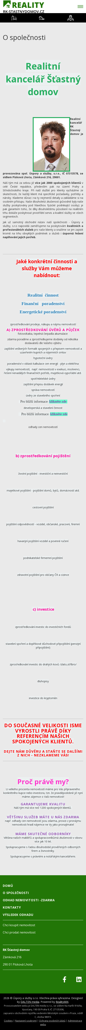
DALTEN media (30, 1002)
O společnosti (16, 893)
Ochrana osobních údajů (52, 1020)
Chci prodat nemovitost (19, 932)
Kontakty (12, 907)
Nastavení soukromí (26, 1020)
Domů (8, 886)
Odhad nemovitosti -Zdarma (29, 900)
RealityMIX (62, 1002)
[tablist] (43, 17)
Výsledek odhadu (18, 915)
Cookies (8, 1020)
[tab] (14, 17)
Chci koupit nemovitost (19, 925)
